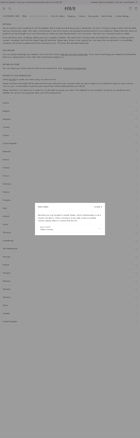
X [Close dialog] (98, 207)
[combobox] (70, 228)
